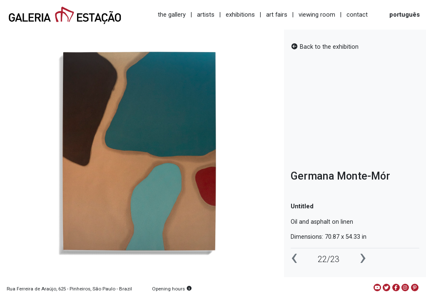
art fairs (276, 14)
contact (357, 14)
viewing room (317, 14)
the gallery (172, 14)
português (404, 14)
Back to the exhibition (325, 46)
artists (205, 14)
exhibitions (240, 14)
